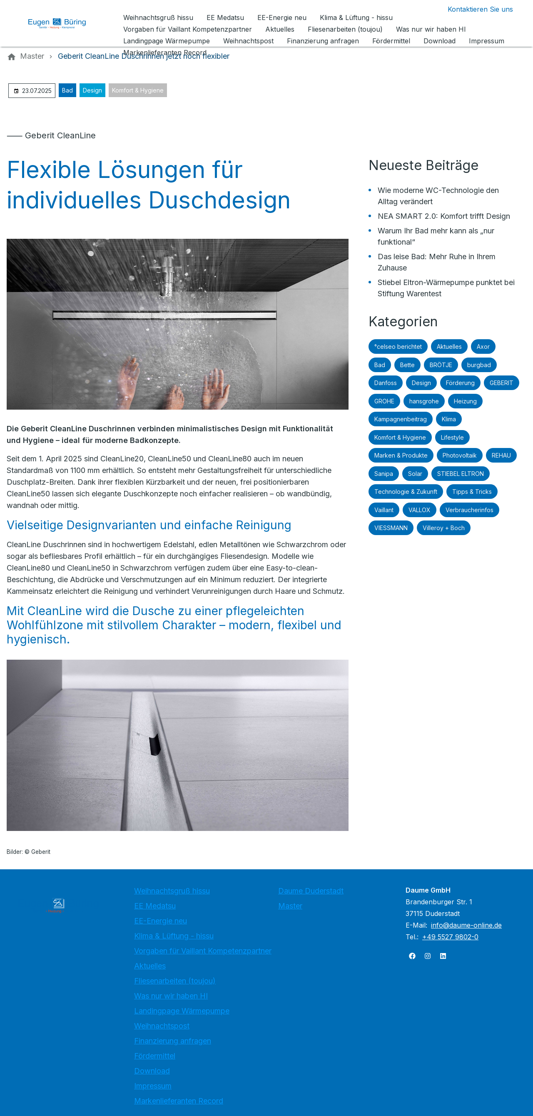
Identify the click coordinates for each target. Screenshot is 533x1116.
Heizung (465, 401)
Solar (415, 473)
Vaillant (384, 509)
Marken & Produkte (401, 455)
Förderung (460, 382)
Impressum (153, 1085)
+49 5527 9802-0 (450, 937)
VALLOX (419, 509)
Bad (67, 90)
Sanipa (383, 473)
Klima (449, 419)
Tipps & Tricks (472, 491)
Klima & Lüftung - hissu (174, 935)
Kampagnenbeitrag (400, 419)
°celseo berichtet (398, 346)
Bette (407, 364)
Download (152, 1070)
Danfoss (385, 382)
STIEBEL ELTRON (460, 473)
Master (290, 905)
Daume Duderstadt (311, 890)
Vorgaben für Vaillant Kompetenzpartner (202, 950)
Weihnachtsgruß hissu (172, 890)
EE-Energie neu (160, 920)
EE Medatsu (155, 905)
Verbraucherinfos (469, 509)
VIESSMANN (391, 527)
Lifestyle (452, 437)
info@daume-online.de (466, 925)
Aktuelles (449, 346)
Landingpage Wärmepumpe (181, 1010)
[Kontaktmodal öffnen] (473, 9)
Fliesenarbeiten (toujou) (175, 980)
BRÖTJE (441, 364)
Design (92, 90)
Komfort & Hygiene (138, 90)
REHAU (501, 455)
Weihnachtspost (161, 1025)
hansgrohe (424, 401)
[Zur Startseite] (63, 23)
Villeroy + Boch (444, 527)
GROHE (384, 401)
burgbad (479, 364)
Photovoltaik (460, 455)
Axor (483, 346)
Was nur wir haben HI (171, 995)
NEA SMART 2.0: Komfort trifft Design (444, 216)
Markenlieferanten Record (178, 1100)
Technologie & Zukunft (405, 491)
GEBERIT (501, 382)
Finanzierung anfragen (172, 1040)
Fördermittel (154, 1055)
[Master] (32, 56)
